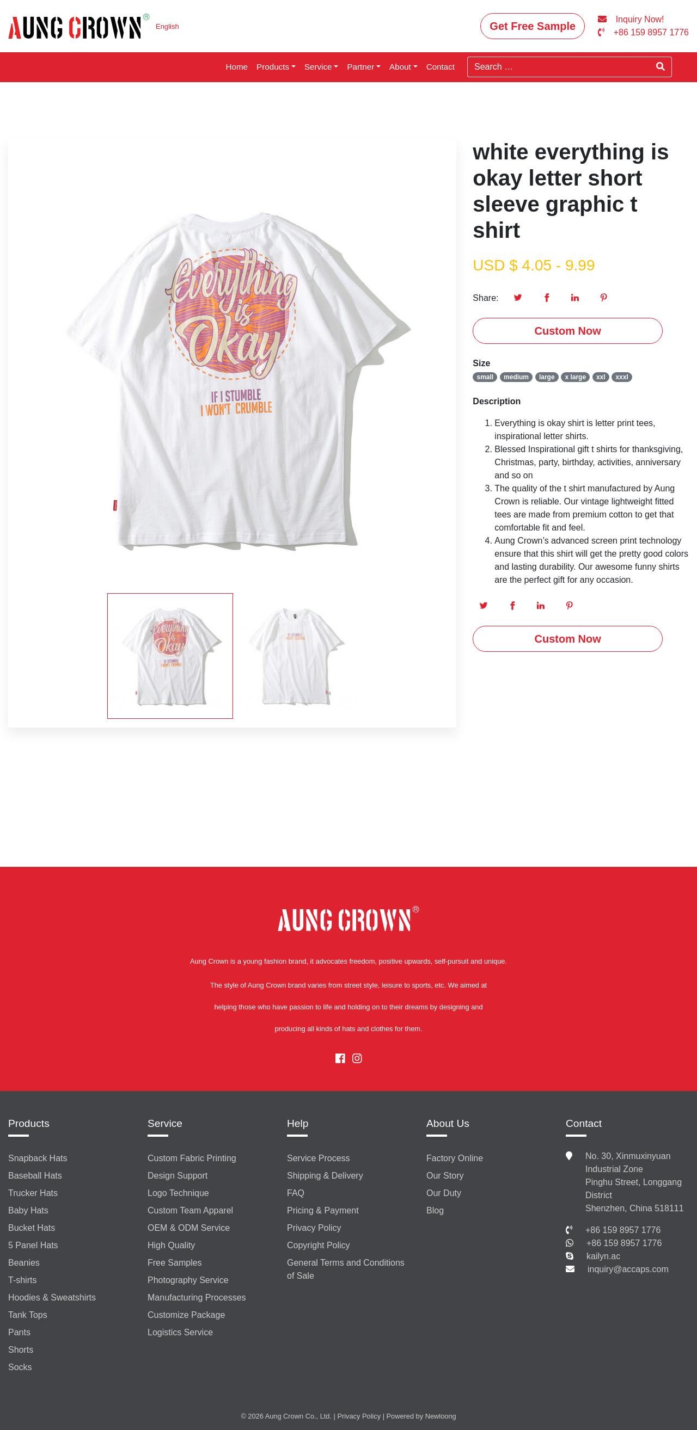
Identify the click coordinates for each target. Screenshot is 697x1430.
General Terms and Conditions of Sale (346, 1269)
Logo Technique (178, 1193)
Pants (19, 1332)
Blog (435, 1210)
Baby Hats (28, 1210)
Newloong (440, 1416)
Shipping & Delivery (325, 1175)
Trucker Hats (33, 1193)
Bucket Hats (31, 1227)
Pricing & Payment (323, 1210)
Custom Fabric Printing (192, 1158)
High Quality (171, 1245)
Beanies (24, 1262)
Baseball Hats (35, 1175)
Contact (440, 66)
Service (318, 66)
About (400, 66)
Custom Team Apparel (190, 1210)
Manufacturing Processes (197, 1297)
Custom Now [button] (568, 331)
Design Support (177, 1175)
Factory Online (454, 1158)
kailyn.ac (603, 1256)
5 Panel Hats (33, 1245)
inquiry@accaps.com (628, 1269)
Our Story (444, 1175)
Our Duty (443, 1193)
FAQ (295, 1193)
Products (272, 66)
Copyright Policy (318, 1245)
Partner (360, 66)
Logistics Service (180, 1332)
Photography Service (188, 1280)
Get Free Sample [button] (533, 26)
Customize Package (186, 1315)
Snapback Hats (38, 1158)
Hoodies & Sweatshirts (52, 1297)
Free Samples (175, 1262)
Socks (20, 1367)
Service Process (318, 1158)
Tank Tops (27, 1315)
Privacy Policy (314, 1227)
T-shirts (22, 1280)
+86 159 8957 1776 (623, 1230)
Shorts (20, 1349)
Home (237, 66)
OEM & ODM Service (189, 1227)
